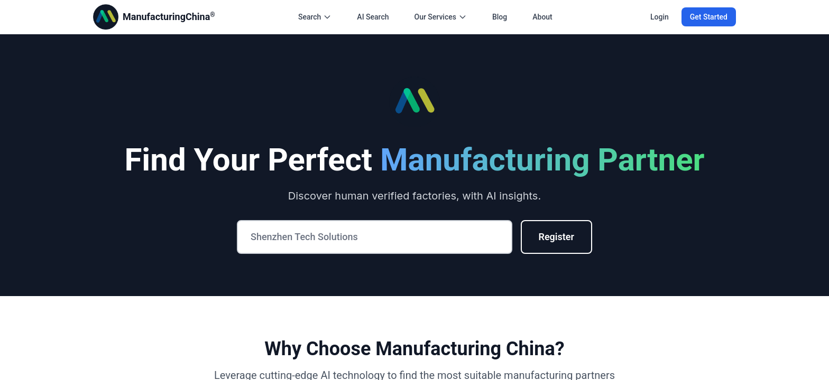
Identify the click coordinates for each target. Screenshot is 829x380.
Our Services (440, 17)
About (542, 17)
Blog (499, 17)
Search (314, 17)
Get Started (708, 17)
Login (659, 17)
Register (557, 236)
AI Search (373, 17)
